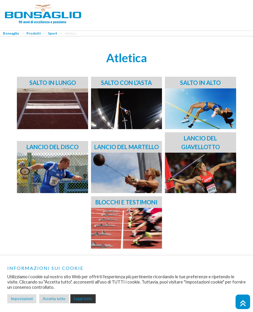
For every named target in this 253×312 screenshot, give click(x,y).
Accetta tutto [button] (54, 298)
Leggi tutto (83, 298)
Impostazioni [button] (22, 298)
